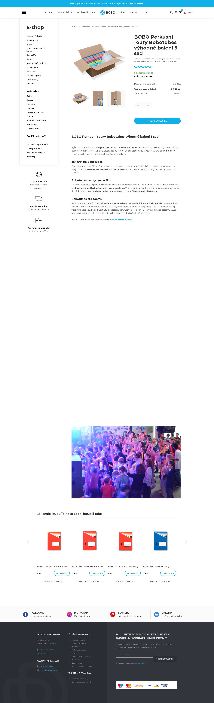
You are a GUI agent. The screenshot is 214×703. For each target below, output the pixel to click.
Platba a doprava (78, 640)
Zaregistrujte (114, 3)
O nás (145, 12)
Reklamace (76, 647)
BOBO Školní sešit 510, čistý (156, 566)
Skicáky (29, 44)
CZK (189, 13)
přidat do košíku (157, 121)
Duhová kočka (32, 129)
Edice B (30, 108)
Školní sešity (32, 40)
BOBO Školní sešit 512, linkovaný (87, 566)
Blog (122, 12)
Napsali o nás (77, 663)
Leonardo (30, 104)
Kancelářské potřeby (36, 144)
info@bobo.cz (46, 653)
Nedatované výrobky (36, 63)
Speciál (29, 100)
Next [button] (186, 542)
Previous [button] (27, 542)
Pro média (76, 660)
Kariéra (74, 653)
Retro (29, 96)
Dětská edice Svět (34, 112)
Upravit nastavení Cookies (82, 666)
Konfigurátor (32, 67)
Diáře (28, 59)
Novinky (30, 84)
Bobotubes (31, 124)
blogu (113, 220)
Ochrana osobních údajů (81, 682)
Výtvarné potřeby (34, 153)
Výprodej (30, 157)
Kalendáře (31, 55)
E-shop (49, 12)
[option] (54, 555)
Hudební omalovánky (36, 120)
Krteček (30, 116)
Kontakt (134, 12)
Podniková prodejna (79, 650)
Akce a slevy (32, 79)
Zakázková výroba (86, 12)
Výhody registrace (79, 643)
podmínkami (140, 663)
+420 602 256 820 (48, 650)
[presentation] (136, 673)
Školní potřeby (33, 148)
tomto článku (124, 220)
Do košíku (61, 573)
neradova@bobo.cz (49, 670)
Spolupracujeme (33, 75)
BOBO (74, 27)
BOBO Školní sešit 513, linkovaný (123, 566)
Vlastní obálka (64, 12)
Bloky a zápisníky (34, 36)
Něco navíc (31, 71)
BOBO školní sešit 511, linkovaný (52, 566)
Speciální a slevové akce (81, 656)
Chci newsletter (165, 659)
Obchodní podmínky (80, 679)
